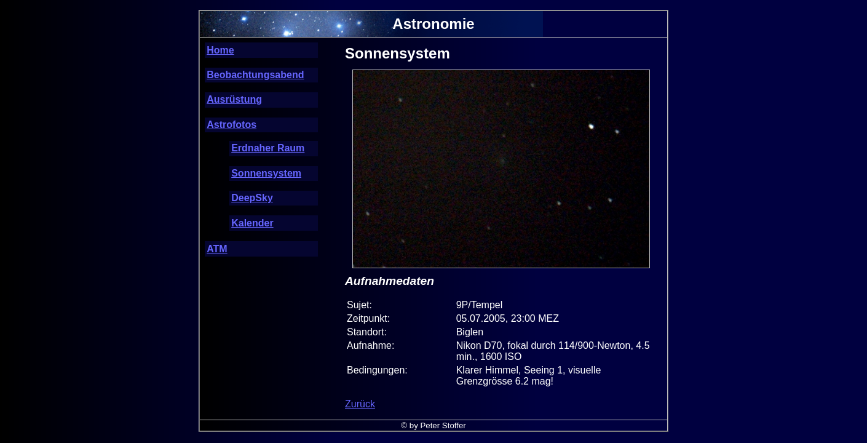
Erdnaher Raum (267, 148)
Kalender (252, 223)
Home (220, 50)
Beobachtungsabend (255, 75)
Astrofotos (231, 124)
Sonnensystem (266, 173)
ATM (217, 249)
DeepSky (252, 198)
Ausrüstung (234, 99)
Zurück (360, 404)
